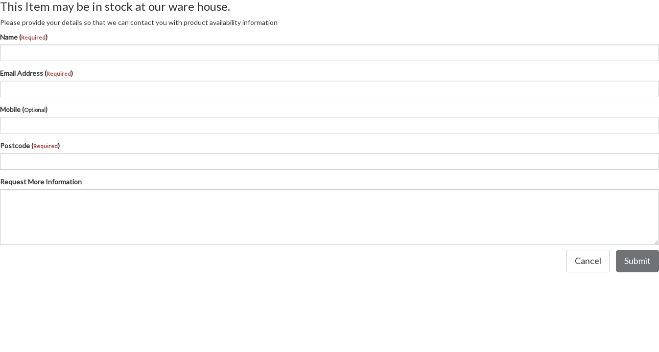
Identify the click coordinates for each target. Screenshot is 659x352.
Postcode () (30, 145)
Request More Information (41, 181)
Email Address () (36, 73)
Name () (23, 37)
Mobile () (23, 109)
